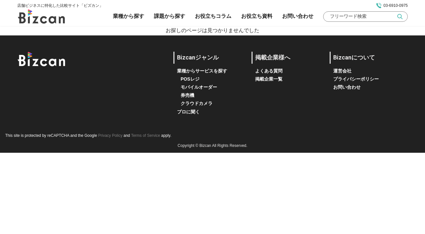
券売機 (187, 95)
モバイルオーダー (199, 87)
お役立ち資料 (256, 16)
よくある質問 (268, 70)
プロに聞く (188, 111)
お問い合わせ (297, 16)
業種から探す (128, 16)
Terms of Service (145, 135)
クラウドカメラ (196, 103)
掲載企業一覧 (268, 79)
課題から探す (169, 16)
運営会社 (342, 70)
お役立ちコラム (213, 16)
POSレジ (190, 79)
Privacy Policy (110, 135)
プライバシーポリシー (356, 79)
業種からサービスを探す (202, 70)
